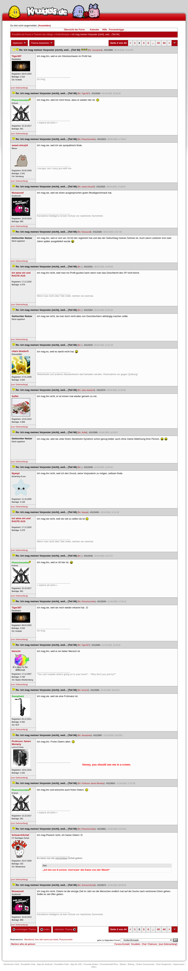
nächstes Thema (65, 929)
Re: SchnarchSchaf (86, 885)
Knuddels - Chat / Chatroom (144, 944)
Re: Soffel (82, 432)
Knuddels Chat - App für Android (37, 964)
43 (158, 43)
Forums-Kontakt (122, 944)
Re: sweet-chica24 (86, 187)
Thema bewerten (42, 43)
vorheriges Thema (24, 929)
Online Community (145, 964)
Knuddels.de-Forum (21, 34)
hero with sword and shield (46, 939)
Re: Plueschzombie (86, 139)
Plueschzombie (66, 939)
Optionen (19, 43)
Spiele (123, 964)
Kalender (94, 29)
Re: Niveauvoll (84, 232)
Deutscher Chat (11, 964)
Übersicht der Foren (74, 29)
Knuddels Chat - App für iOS (68, 964)
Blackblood (29, 939)
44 (164, 43)
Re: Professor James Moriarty (91, 783)
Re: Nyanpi (83, 512)
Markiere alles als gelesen (23, 944)
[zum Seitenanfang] (19, 88)
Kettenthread (62, 34)
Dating (131, 964)
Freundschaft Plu (109, 964)
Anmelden (44, 25)
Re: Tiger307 (83, 93)
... (153, 43)
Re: (80, 267)
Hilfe (104, 29)
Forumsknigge (116, 29)
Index (45, 929)
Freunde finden (91, 964)
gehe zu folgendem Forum (108, 940)
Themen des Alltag (43, 34)
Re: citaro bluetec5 (86, 390)
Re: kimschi (83, 690)
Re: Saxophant (95, 50)
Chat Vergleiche (163, 964)
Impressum (178, 964)
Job (93, 967)
